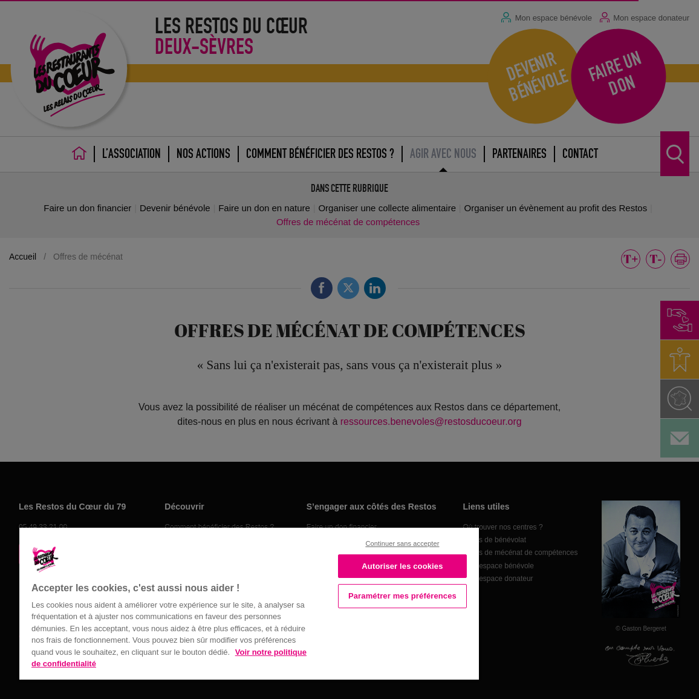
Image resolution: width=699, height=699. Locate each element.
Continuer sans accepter (402, 543)
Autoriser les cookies (402, 566)
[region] (249, 602)
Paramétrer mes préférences (402, 595)
